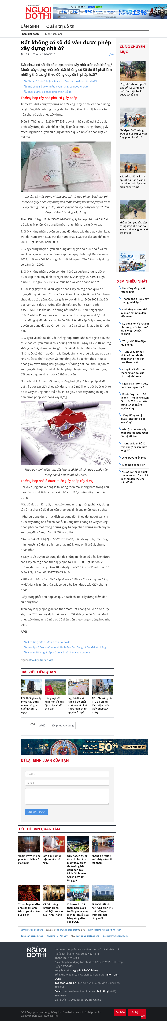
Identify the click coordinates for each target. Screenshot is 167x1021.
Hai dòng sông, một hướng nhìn (133, 290)
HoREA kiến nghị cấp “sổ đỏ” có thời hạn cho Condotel (59, 652)
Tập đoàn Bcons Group (32, 935)
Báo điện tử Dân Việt (41, 660)
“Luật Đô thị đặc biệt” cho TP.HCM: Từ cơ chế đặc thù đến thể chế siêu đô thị (134, 477)
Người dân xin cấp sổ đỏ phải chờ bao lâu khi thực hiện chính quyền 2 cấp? (77, 705)
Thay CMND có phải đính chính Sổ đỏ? (50, 91)
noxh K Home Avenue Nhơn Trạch (104, 929)
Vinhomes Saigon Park (32, 929)
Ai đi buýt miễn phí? (134, 457)
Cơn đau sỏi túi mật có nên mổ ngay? (52, 859)
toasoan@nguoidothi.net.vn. (79, 991)
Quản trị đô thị (60, 26)
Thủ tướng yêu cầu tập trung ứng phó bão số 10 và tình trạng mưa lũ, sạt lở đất (134, 228)
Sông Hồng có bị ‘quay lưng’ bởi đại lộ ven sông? (133, 419)
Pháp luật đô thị (30, 34)
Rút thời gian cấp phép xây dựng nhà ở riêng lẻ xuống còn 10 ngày (31, 705)
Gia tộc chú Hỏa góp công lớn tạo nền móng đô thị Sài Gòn (134, 433)
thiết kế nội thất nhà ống (87, 935)
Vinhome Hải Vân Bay (57, 935)
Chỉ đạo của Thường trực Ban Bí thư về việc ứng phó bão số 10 (133, 134)
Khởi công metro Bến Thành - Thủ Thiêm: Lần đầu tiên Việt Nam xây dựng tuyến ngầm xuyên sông (135, 401)
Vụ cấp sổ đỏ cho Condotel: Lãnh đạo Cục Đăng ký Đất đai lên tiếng (67, 647)
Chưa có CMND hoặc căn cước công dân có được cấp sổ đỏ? (62, 81)
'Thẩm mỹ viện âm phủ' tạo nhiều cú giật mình (29, 859)
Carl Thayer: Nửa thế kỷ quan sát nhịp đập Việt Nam (134, 313)
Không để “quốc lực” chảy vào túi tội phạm (102, 859)
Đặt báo (120, 1012)
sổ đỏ (42, 725)
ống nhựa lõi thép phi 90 (67, 929)
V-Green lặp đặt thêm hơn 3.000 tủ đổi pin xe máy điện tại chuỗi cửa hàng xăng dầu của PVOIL (78, 913)
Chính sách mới (53, 34)
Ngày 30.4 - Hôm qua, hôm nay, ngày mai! (134, 385)
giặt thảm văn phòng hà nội (116, 935)
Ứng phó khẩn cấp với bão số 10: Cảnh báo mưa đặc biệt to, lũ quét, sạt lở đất (133, 89)
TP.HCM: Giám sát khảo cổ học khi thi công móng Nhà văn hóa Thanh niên (132, 357)
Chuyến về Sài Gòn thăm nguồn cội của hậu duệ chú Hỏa (133, 373)
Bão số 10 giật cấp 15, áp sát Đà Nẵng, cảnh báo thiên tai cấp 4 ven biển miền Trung (133, 182)
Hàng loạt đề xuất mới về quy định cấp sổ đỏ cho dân (54, 703)
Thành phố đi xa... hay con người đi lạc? (135, 300)
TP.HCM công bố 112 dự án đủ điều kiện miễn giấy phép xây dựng (102, 705)
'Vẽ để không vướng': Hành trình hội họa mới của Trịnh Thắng (53, 909)
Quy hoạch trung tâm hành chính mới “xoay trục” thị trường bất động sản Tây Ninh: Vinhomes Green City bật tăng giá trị (77, 868)
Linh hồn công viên (133, 464)
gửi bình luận (36, 811)
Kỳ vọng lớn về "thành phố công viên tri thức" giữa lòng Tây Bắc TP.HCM (135, 329)
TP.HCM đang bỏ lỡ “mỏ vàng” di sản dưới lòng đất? (134, 447)
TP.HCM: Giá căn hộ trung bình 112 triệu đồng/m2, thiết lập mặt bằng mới (102, 911)
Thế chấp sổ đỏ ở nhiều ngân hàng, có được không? (58, 86)
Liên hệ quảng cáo (138, 1014)
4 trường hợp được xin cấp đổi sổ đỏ (49, 642)
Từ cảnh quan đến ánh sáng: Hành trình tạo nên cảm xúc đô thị (29, 909)
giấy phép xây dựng (62, 725)
